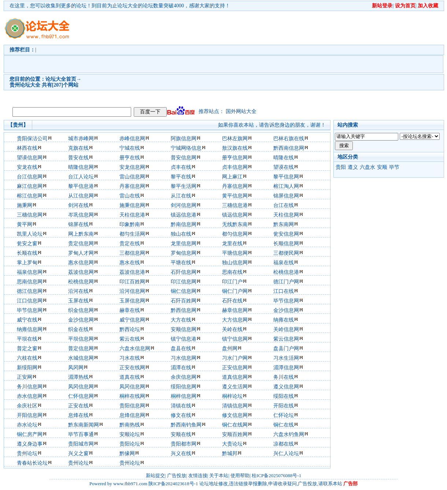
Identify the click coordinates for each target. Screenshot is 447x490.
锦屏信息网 (286, 196)
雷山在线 (129, 196)
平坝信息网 (81, 339)
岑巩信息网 (81, 215)
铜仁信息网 (183, 291)
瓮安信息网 (286, 234)
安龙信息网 (132, 167)
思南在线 (232, 272)
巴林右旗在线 (288, 138)
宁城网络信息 (186, 148)
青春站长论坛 (32, 463)
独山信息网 (235, 262)
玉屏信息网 (132, 301)
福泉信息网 (30, 272)
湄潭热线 (78, 377)
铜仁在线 (283, 425)
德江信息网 (30, 291)
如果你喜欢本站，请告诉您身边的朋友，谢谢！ (272, 125)
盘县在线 (181, 348)
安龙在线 (27, 167)
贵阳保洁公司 (32, 138)
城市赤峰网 (81, 138)
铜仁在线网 (235, 425)
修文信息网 (235, 415)
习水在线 (129, 358)
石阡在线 (232, 301)
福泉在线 (283, 262)
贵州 (15, 85)
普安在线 (78, 157)
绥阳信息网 (183, 386)
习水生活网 (286, 358)
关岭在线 (232, 329)
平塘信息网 (235, 253)
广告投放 (176, 475)
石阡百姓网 (183, 301)
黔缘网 (127, 453)
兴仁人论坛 (286, 453)
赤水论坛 (27, 425)
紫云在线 (129, 339)
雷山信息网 (132, 176)
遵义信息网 (286, 386)
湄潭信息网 (286, 367)
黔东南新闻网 (83, 425)
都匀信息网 (235, 234)
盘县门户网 (286, 348)
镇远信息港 (183, 215)
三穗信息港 (235, 205)
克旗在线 (78, 148)
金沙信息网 (286, 310)
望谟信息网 (30, 157)
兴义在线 (181, 453)
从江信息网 (81, 196)
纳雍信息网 (30, 329)
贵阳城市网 (81, 444)
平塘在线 (181, 262)
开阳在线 (283, 406)
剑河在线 (78, 205)
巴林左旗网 (235, 138)
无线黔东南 (235, 224)
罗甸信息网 (183, 253)
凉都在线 (283, 444)
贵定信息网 (81, 243)
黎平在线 (181, 176)
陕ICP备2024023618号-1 (173, 483)
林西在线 (27, 148)
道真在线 (129, 377)
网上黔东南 (81, 234)
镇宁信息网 (235, 339)
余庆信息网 (183, 377)
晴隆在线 (283, 157)
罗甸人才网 (81, 253)
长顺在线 (27, 253)
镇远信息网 (235, 215)
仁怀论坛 (283, 415)
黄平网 (24, 224)
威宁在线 (27, 320)
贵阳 (341, 167)
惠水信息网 (81, 262)
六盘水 (367, 167)
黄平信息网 (235, 196)
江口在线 (283, 291)
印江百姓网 (132, 281)
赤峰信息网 (132, 138)
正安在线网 (132, 367)
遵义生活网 (235, 386)
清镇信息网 (235, 406)
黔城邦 (229, 453)
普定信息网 (81, 348)
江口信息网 (30, 301)
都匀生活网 (132, 234)
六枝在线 (27, 358)
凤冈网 (76, 367)
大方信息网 (235, 320)
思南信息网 (30, 281)
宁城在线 (129, 148)
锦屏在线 (78, 224)
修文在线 (181, 415)
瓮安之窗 (27, 243)
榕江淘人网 (286, 186)
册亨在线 (129, 157)
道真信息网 (235, 377)
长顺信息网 (286, 243)
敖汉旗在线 (235, 148)
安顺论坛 (129, 434)
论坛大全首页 (60, 79)
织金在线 (78, 329)
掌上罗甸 (27, 262)
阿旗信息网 (183, 138)
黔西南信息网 (288, 148)
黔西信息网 (183, 310)
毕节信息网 (286, 301)
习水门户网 (235, 358)
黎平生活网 (183, 186)
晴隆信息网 (81, 167)
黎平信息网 (286, 176)
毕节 (394, 167)
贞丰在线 (181, 167)
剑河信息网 (183, 205)
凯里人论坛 (30, 234)
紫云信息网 (286, 339)
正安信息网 (235, 367)
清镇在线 (181, 406)
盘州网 (229, 348)
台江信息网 (30, 176)
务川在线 (283, 377)
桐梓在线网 (132, 396)
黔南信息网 (183, 224)
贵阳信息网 (132, 406)
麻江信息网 (30, 186)
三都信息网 (132, 253)
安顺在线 (181, 434)
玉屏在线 (78, 301)
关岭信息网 (286, 329)
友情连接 (197, 475)
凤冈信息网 (81, 386)
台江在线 (283, 205)
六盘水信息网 (134, 348)
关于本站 (218, 475)
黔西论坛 (129, 329)
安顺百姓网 (235, 434)
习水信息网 (183, 358)
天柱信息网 (286, 215)
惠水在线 (129, 262)
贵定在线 (129, 243)
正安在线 (78, 406)
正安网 (24, 377)
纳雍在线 (283, 320)
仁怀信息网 (81, 396)
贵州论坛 (27, 453)
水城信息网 (81, 358)
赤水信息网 (30, 396)
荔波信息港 (132, 272)
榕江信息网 (30, 196)
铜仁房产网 (30, 434)
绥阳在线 (283, 396)
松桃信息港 (286, 272)
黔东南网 (283, 224)
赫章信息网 (235, 310)
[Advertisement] (143, 57)
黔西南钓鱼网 (186, 425)
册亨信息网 (235, 157)
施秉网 (24, 205)
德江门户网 (286, 281)
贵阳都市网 (183, 444)
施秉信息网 (132, 205)
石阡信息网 (183, 272)
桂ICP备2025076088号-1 (276, 475)
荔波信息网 (81, 272)
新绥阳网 (27, 367)
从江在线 (181, 196)
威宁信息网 (132, 320)
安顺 (382, 167)
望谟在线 (283, 167)
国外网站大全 (241, 111)
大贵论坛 (232, 444)
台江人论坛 (81, 176)
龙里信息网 (183, 243)
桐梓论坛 (232, 396)
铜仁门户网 (235, 291)
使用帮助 (240, 475)
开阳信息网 (30, 415)
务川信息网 (30, 386)
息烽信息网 (132, 415)
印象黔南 (129, 224)
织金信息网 (81, 310)
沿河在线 (78, 291)
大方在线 (181, 320)
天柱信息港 (132, 215)
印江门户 (232, 281)
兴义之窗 (78, 453)
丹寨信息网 (132, 186)
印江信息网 (183, 281)
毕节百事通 (81, 434)
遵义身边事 (30, 444)
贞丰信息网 (235, 167)
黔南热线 (129, 425)
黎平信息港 (81, 186)
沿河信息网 (132, 291)
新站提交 (155, 475)
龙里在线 (232, 243)
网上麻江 (232, 176)
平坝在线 (27, 339)
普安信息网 (183, 157)
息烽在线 (78, 415)
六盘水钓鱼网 (288, 434)
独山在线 (181, 234)
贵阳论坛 (129, 444)
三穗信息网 (30, 215)
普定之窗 (27, 348)
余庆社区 (27, 406)
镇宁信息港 (183, 339)
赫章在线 (129, 310)
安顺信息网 (183, 329)
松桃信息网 (81, 281)
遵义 (353, 167)
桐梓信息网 (183, 396)
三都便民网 (286, 253)
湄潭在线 (181, 367)
